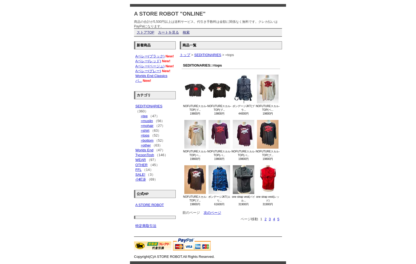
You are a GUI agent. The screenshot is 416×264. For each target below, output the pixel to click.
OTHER (141, 165)
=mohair (147, 126)
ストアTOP (145, 32)
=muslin (147, 121)
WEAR (140, 160)
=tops (145, 135)
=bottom (147, 140)
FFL (138, 170)
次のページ (212, 213)
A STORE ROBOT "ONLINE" (170, 14)
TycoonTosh (144, 155)
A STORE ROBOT (149, 205)
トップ (185, 55)
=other (146, 145)
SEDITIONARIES (207, 55)
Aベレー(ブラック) (149, 56)
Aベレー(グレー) (148, 71)
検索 (186, 32)
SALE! (140, 175)
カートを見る (168, 32)
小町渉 (140, 179)
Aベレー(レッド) (148, 61)
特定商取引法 (145, 226)
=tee (144, 116)
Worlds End (144, 150)
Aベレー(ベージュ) (149, 66)
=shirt (145, 131)
